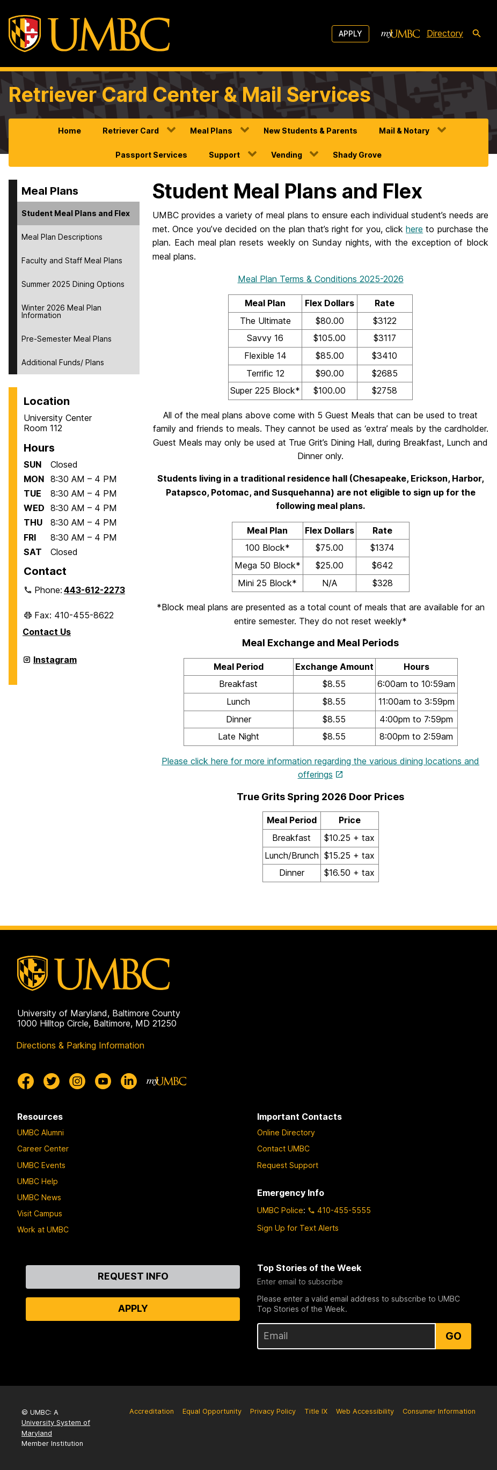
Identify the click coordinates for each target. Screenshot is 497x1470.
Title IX (315, 1411)
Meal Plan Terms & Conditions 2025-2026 (321, 279)
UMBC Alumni (40, 1132)
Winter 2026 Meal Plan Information (61, 311)
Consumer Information (439, 1411)
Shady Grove (357, 154)
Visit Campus (39, 1213)
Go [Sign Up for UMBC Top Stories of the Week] (453, 1335)
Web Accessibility (365, 1411)
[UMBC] (89, 33)
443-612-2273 (94, 590)
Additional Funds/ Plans (62, 362)
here (414, 229)
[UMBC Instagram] (77, 1081)
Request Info (133, 1276)
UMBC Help (37, 1181)
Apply (350, 33)
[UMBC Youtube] (103, 1081)
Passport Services (151, 154)
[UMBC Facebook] (26, 1081)
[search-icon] (476, 34)
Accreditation (151, 1411)
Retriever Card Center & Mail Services (190, 95)
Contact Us (47, 631)
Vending (286, 154)
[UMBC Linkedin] (129, 1081)
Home (69, 130)
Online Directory (286, 1132)
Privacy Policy (273, 1411)
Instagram (55, 664)
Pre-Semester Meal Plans (66, 338)
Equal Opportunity (212, 1411)
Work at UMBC (43, 1229)
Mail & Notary (404, 130)
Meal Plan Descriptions (62, 236)
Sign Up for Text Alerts (298, 1227)
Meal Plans (211, 130)
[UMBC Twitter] (51, 1081)
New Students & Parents (310, 130)
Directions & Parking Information (80, 1045)
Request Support (287, 1165)
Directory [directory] (444, 33)
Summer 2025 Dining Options (73, 284)
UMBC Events (41, 1165)
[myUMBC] (400, 34)
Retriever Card (131, 130)
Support (224, 154)
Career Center (43, 1148)
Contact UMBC (283, 1148)
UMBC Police (280, 1210)
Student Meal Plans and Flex (75, 213)
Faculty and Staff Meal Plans (71, 260)
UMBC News (39, 1197)
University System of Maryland (55, 1428)
